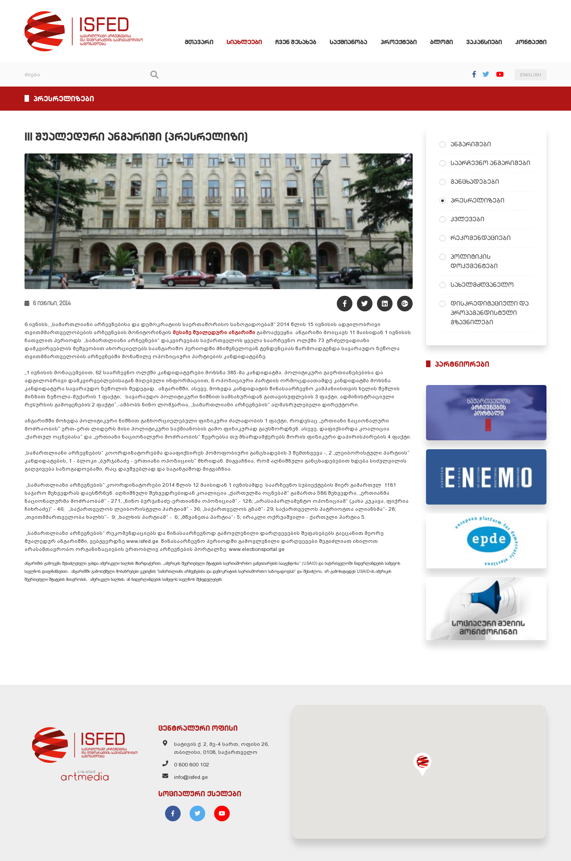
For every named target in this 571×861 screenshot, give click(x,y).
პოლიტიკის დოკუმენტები (474, 261)
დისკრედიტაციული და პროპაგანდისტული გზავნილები (490, 312)
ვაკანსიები (484, 42)
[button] (422, 764)
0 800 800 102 (191, 765)
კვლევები (467, 219)
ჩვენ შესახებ (295, 42)
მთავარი (199, 42)
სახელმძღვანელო (482, 285)
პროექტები (399, 42)
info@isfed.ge (191, 777)
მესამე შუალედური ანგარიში (214, 332)
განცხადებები (475, 182)
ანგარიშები (471, 144)
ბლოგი (441, 42)
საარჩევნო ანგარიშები (490, 163)
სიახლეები (244, 42)
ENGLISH (530, 74)
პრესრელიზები (478, 200)
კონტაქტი (530, 42)
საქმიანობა (348, 42)
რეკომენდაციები (481, 238)
